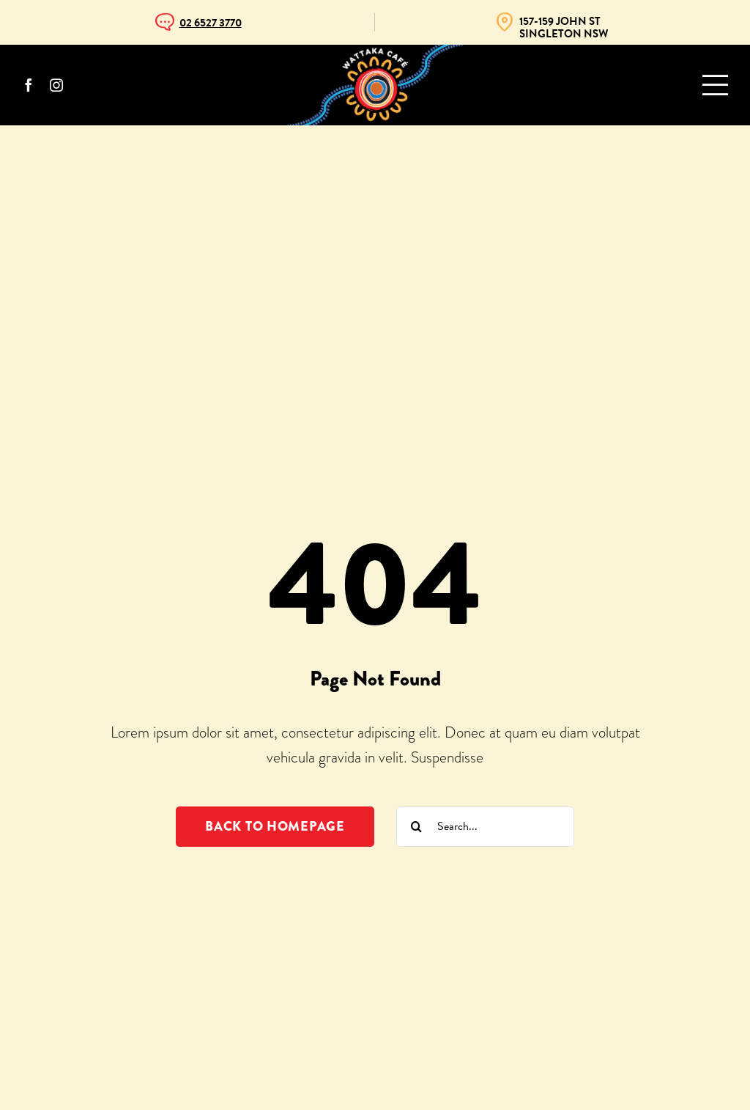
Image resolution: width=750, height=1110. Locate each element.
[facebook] (28, 85)
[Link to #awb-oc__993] (715, 85)
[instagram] (56, 85)
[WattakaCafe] (375, 52)
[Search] (416, 826)
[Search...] (485, 826)
